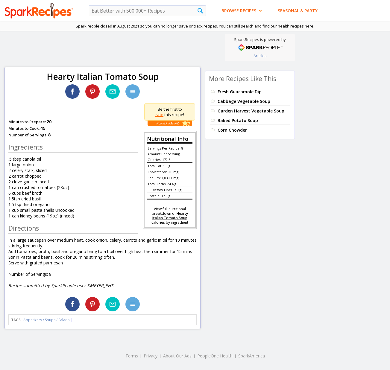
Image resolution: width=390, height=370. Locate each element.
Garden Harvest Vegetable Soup (251, 111)
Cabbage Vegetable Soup (244, 101)
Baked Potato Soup (238, 120)
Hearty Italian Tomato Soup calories (169, 218)
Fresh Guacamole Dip (240, 92)
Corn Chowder (232, 130)
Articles (260, 55)
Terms (131, 356)
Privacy (150, 356)
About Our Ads (177, 356)
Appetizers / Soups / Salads (46, 319)
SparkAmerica (251, 356)
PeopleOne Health (215, 356)
